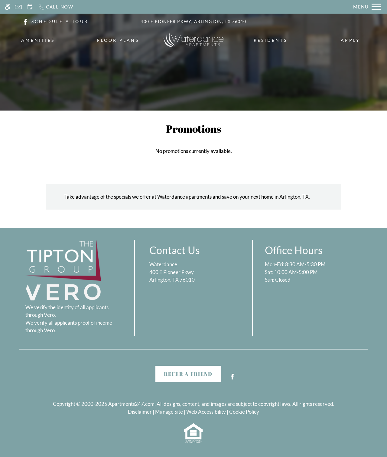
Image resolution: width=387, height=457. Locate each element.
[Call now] (56, 7)
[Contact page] (18, 7)
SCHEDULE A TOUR (60, 21)
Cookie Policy (244, 412)
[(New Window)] (25, 21)
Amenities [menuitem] (38, 40)
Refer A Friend (188, 373)
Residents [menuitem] (270, 40)
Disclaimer (140, 412)
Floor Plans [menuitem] (118, 40)
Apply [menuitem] (350, 40)
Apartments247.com (131, 404)
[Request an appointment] (30, 7)
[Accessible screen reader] (7, 7)
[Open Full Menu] (367, 7)
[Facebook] (232, 379)
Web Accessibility (206, 412)
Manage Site (169, 412)
